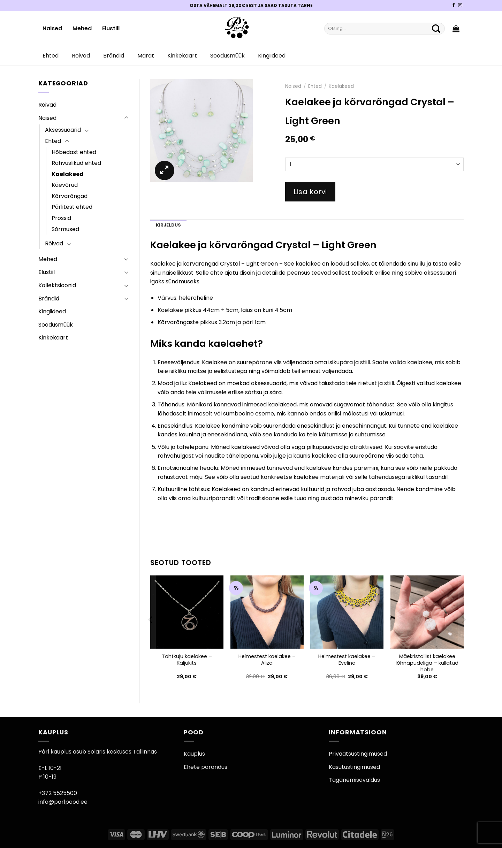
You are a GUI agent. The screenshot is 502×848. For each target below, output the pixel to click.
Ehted (51, 56)
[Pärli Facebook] (453, 5)
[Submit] (436, 28)
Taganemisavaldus (354, 780)
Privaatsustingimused (358, 754)
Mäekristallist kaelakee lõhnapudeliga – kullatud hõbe (427, 663)
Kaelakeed (68, 174)
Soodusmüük (227, 56)
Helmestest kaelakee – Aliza (267, 659)
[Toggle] (126, 118)
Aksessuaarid (63, 130)
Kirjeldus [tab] (168, 225)
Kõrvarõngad (70, 196)
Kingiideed (272, 56)
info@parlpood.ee (63, 802)
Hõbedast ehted (74, 152)
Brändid (113, 56)
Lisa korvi (310, 192)
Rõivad (81, 56)
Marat (145, 56)
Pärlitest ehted (72, 207)
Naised (52, 28)
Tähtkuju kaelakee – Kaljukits (187, 659)
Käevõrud (65, 185)
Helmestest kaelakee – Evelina (346, 659)
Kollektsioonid (57, 285)
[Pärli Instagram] (460, 5)
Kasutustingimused (354, 767)
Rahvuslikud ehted (76, 163)
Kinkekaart (182, 56)
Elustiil (111, 28)
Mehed (82, 28)
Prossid (61, 218)
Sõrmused (65, 229)
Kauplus (194, 754)
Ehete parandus (205, 767)
